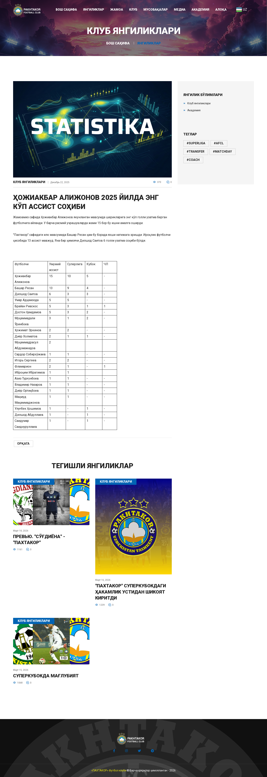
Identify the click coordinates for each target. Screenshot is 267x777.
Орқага (23, 443)
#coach (193, 160)
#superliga (196, 143)
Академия (193, 110)
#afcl (219, 143)
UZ (241, 9)
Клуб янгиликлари (29, 182)
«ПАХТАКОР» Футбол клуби (108, 770)
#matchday (222, 151)
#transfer (195, 151)
